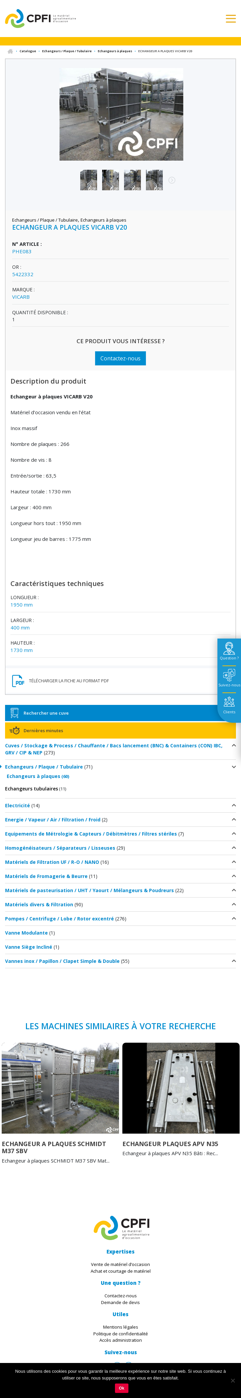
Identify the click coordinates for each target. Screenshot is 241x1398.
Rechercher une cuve (46, 713)
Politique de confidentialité (120, 1334)
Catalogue (28, 51)
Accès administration (120, 1340)
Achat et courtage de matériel (121, 1271)
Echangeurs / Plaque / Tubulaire (67, 51)
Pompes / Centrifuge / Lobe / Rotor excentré (59, 918)
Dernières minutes (43, 730)
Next (168, 183)
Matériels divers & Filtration (39, 904)
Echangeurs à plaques (115, 51)
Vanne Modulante (26, 933)
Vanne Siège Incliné (28, 947)
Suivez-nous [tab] (229, 684)
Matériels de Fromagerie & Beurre (46, 876)
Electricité (17, 805)
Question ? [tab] (229, 657)
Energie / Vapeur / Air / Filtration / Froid (52, 819)
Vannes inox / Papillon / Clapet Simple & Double (62, 961)
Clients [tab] (229, 711)
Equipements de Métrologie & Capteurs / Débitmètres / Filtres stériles (91, 834)
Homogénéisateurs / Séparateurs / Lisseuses (60, 848)
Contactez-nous (120, 358)
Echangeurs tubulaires (31, 788)
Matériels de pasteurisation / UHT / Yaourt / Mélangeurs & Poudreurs (89, 890)
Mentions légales (120, 1327)
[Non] (232, 1380)
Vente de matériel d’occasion (120, 1264)
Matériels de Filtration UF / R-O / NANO (52, 862)
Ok (121, 1388)
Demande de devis (120, 1302)
